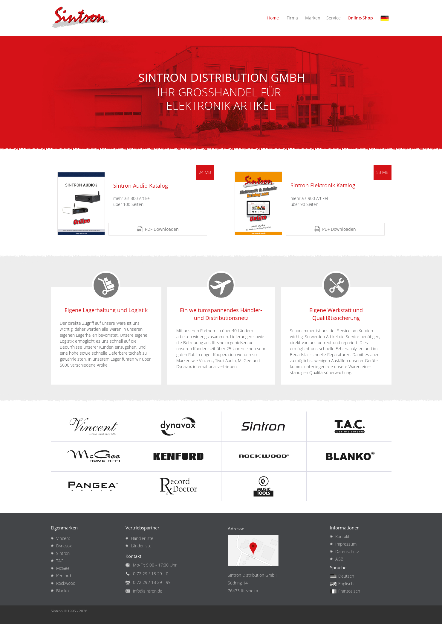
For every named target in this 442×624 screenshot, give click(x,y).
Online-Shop (360, 18)
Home (273, 18)
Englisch (346, 583)
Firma (292, 18)
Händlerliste (142, 538)
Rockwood (65, 583)
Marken (312, 18)
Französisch (349, 591)
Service (333, 18)
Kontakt (342, 536)
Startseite (81, 18)
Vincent (63, 538)
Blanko (62, 590)
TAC (59, 561)
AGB (339, 559)
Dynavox (64, 546)
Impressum (346, 544)
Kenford (63, 576)
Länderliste (141, 546)
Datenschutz (347, 551)
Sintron (63, 553)
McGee (63, 568)
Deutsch (385, 20)
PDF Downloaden (162, 229)
